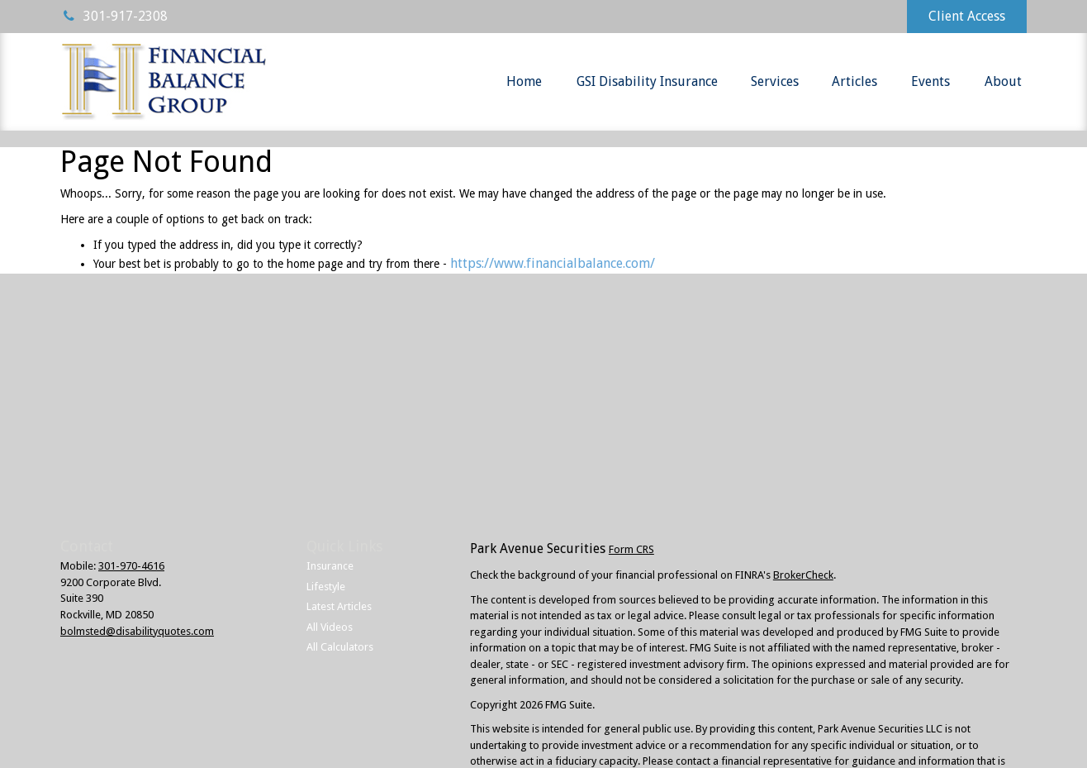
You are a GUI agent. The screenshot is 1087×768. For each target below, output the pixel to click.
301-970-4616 (131, 566)
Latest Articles (339, 606)
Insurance (330, 566)
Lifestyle (325, 586)
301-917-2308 (114, 16)
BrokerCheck (803, 575)
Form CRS (631, 549)
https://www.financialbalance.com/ (552, 263)
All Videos (329, 627)
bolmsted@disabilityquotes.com (137, 631)
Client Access (966, 16)
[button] (524, 82)
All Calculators (339, 647)
